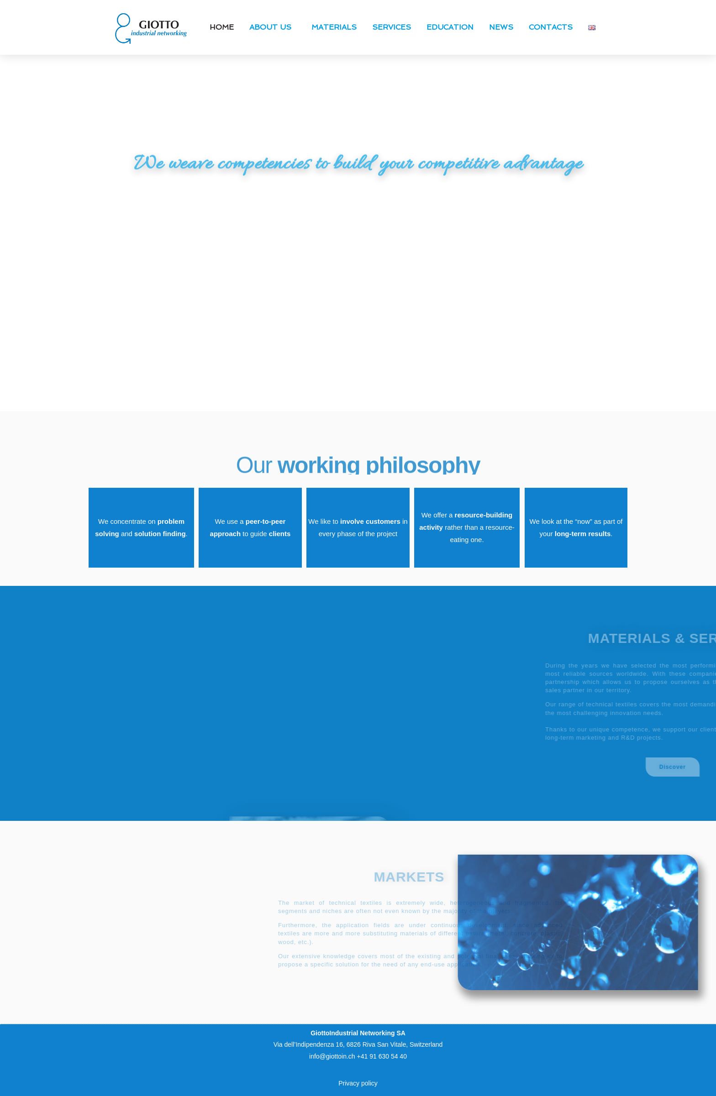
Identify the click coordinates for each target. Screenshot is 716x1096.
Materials (334, 27)
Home (222, 27)
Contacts (551, 27)
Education (450, 27)
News (501, 27)
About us (272, 27)
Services (391, 27)
